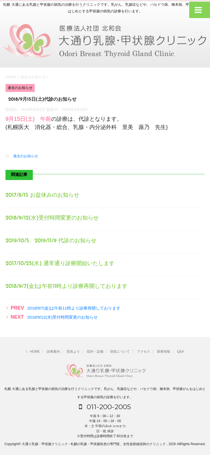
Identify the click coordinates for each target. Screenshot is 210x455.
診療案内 (53, 351)
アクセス (143, 351)
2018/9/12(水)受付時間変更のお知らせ (52, 218)
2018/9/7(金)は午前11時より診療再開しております (66, 286)
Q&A (180, 351)
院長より (73, 351)
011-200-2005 (105, 407)
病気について (120, 351)
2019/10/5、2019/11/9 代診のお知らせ (51, 241)
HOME (33, 351)
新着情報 (163, 351)
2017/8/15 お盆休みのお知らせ (42, 195)
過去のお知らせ (25, 156)
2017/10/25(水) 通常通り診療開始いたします (60, 263)
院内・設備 (95, 351)
